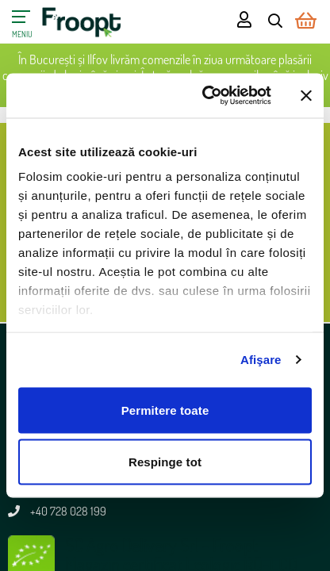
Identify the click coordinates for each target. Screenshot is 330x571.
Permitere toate (165, 409)
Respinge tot (165, 462)
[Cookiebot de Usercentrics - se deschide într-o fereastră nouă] (205, 96)
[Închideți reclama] (306, 95)
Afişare (261, 359)
